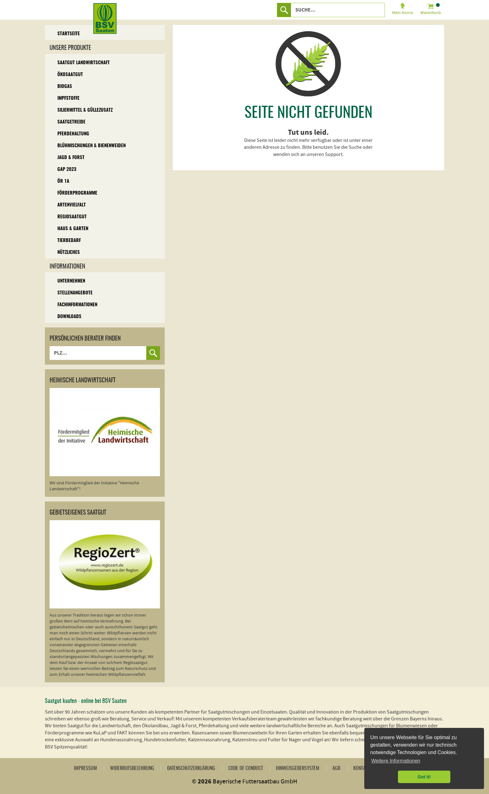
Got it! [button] (424, 776)
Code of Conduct (245, 768)
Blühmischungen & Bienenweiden (91, 145)
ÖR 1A (63, 181)
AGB (336, 768)
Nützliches (68, 252)
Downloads (69, 316)
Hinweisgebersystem (297, 768)
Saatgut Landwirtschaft (83, 63)
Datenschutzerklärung (191, 768)
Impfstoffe (68, 98)
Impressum (85, 768)
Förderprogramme (77, 193)
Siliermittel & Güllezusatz (85, 110)
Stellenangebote (75, 293)
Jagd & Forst (71, 157)
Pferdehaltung (73, 134)
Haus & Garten (72, 228)
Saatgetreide (71, 122)
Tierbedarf (69, 240)
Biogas (64, 86)
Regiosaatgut (72, 217)
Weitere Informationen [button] (395, 760)
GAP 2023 (66, 169)
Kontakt (361, 768)
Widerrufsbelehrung (132, 768)
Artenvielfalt (71, 205)
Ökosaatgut (70, 74)
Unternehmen (71, 281)
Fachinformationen (77, 305)
